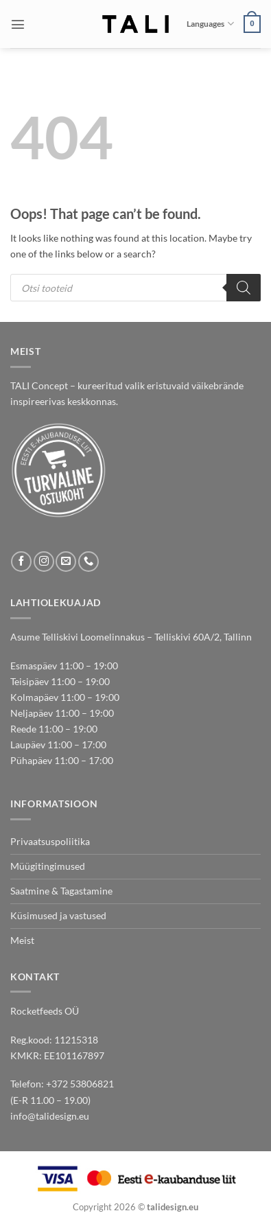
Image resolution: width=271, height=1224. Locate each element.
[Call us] (88, 561)
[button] (17, 24)
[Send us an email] (66, 561)
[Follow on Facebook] (21, 561)
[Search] (243, 287)
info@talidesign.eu (49, 1116)
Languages (210, 23)
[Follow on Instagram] (44, 561)
